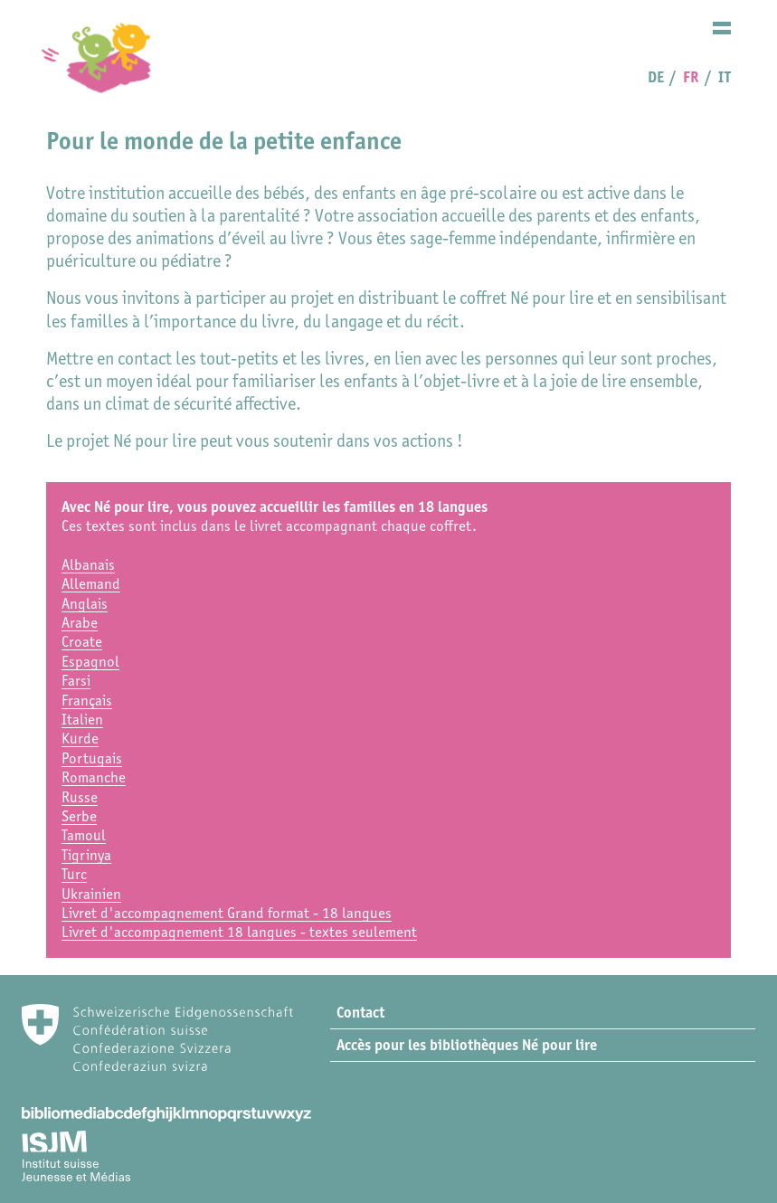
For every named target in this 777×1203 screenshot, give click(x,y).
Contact (360, 1012)
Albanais (88, 564)
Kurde (80, 738)
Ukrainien (91, 894)
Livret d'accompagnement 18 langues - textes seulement (239, 932)
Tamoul (84, 835)
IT (724, 77)
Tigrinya (86, 855)
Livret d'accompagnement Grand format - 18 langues (227, 913)
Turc (74, 874)
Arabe (80, 622)
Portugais (92, 758)
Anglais (85, 603)
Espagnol (90, 661)
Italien (82, 719)
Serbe (79, 816)
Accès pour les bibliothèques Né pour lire (466, 1045)
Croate (82, 641)
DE (656, 77)
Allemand (91, 583)
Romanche (94, 777)
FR (690, 77)
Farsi (76, 680)
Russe (80, 797)
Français (87, 700)
